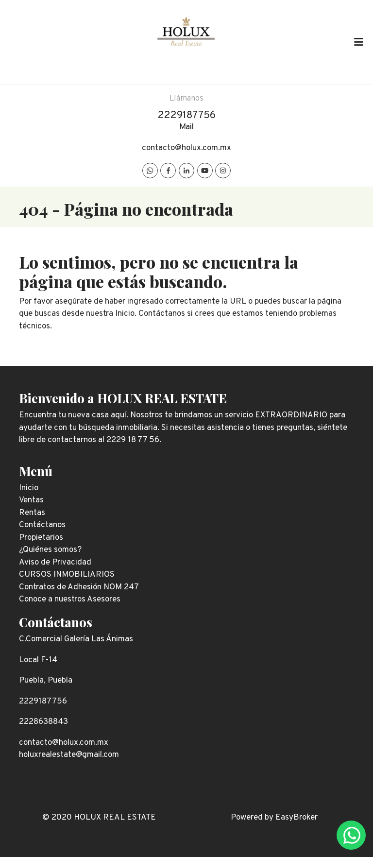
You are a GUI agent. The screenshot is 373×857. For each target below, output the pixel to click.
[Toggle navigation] (358, 42)
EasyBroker (296, 817)
